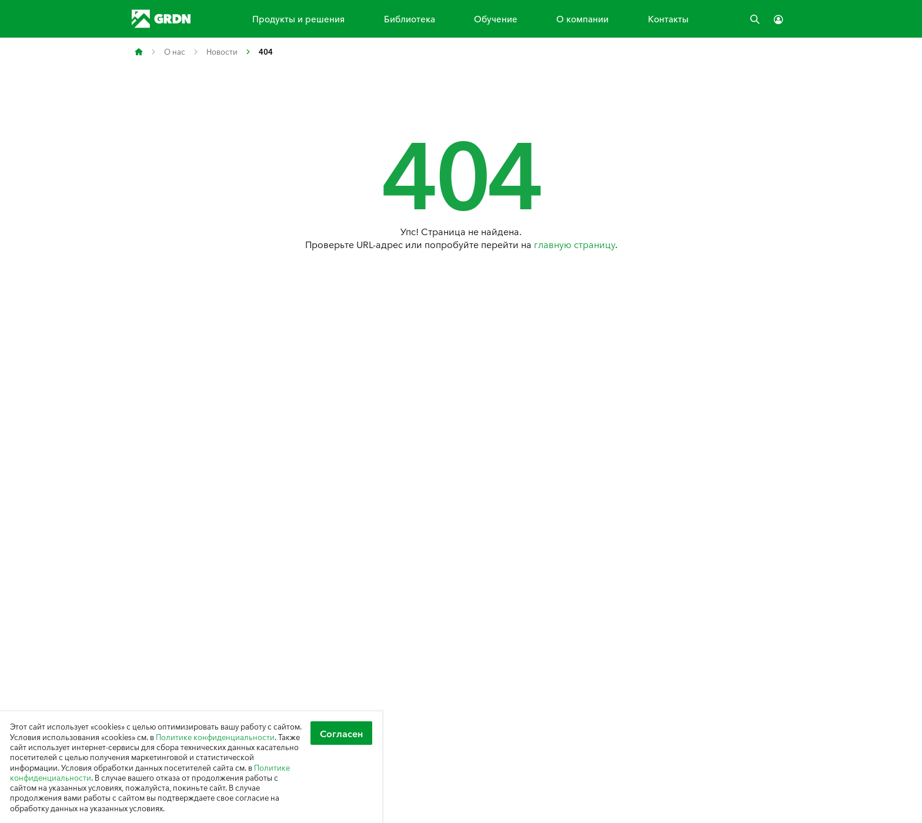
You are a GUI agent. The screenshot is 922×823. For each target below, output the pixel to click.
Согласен (341, 733)
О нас (174, 51)
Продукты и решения (298, 18)
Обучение (495, 18)
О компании (582, 18)
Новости (222, 51)
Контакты (668, 18)
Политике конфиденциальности (215, 736)
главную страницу (574, 243)
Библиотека (409, 18)
